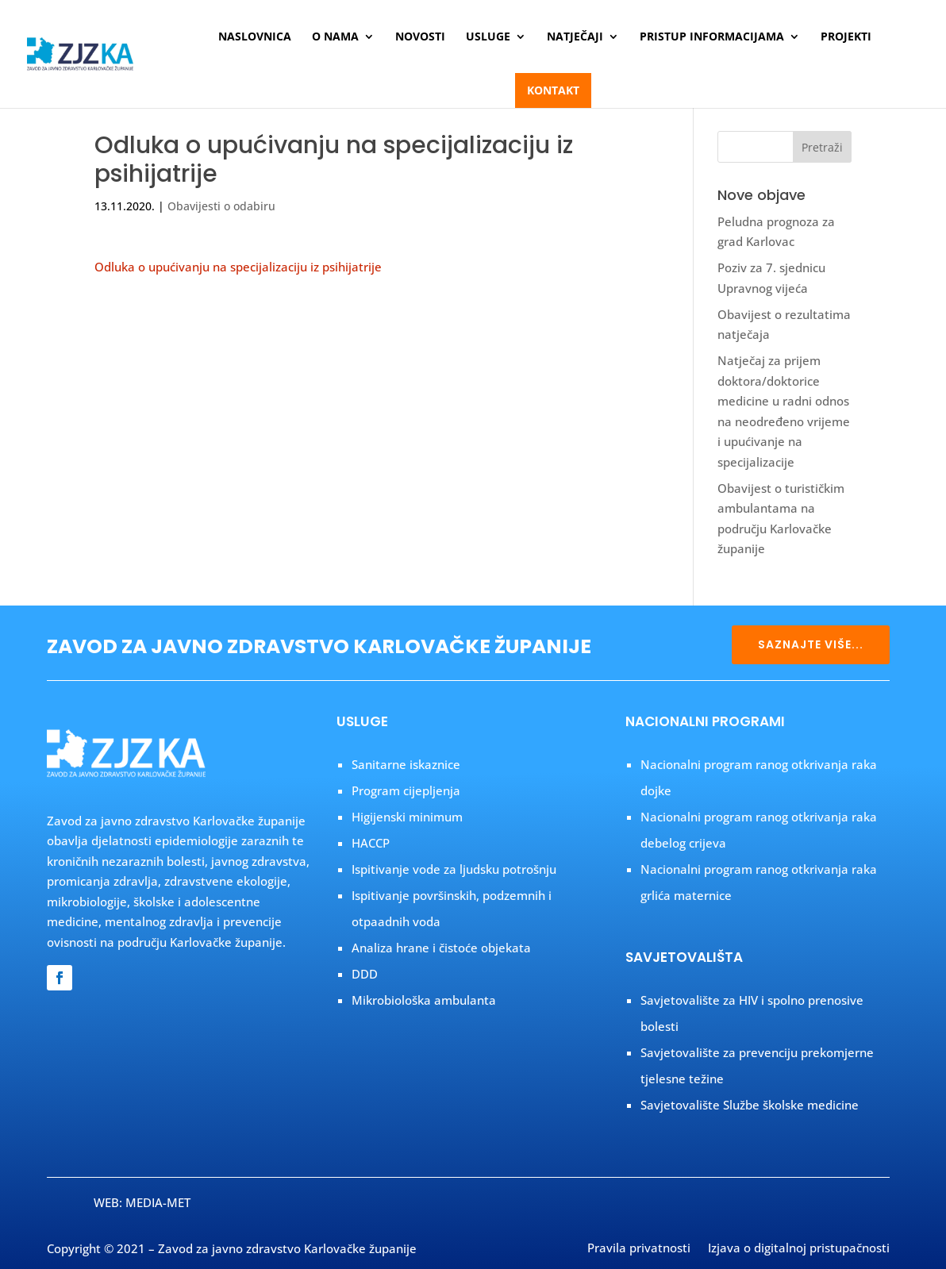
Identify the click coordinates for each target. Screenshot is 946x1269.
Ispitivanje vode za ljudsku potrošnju (454, 869)
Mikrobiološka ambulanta (424, 1000)
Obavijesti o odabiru (221, 205)
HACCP (371, 843)
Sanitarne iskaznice (406, 764)
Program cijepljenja (406, 790)
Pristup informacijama (712, 37)
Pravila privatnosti (638, 1249)
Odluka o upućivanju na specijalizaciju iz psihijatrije (238, 267)
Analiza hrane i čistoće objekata (441, 948)
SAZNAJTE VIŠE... (810, 644)
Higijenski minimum (407, 817)
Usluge (488, 37)
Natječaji (575, 37)
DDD (365, 974)
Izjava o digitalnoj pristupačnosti (799, 1249)
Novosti (420, 37)
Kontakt (553, 90)
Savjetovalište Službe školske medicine (749, 1105)
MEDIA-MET (157, 1202)
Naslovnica (254, 37)
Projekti (846, 37)
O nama (335, 37)
